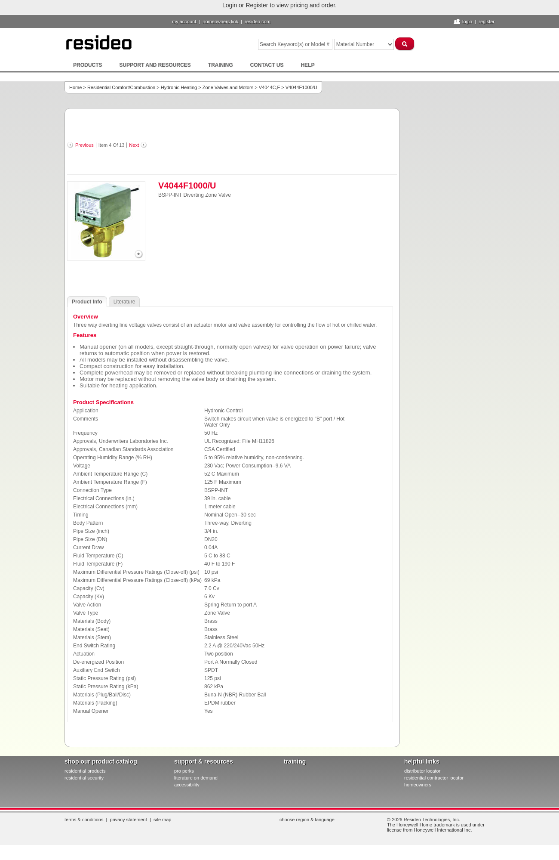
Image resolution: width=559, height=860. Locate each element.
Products (87, 65)
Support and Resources (154, 65)
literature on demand (196, 777)
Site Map (163, 819)
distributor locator (422, 770)
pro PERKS (184, 770)
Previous (84, 145)
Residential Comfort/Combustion (121, 87)
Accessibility (187, 784)
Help (307, 65)
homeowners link (220, 21)
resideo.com (257, 21)
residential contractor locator (434, 777)
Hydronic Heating (179, 87)
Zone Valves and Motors (228, 87)
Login (467, 21)
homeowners (417, 784)
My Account (184, 21)
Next (134, 145)
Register (486, 21)
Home (75, 87)
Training (220, 65)
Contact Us (267, 65)
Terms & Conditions (83, 819)
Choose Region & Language (307, 819)
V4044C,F (269, 87)
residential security (84, 777)
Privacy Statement (128, 819)
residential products (84, 770)
